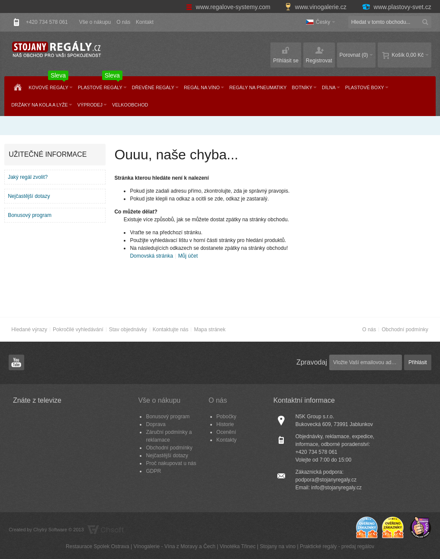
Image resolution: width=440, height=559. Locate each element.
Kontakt (145, 22)
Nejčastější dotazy (29, 196)
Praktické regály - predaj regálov (337, 546)
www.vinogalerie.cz (316, 6)
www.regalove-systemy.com (229, 6)
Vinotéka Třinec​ (238, 546)
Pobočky (226, 417)
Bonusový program (29, 215)
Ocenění (226, 432)
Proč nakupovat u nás (171, 463)
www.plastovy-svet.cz (396, 6)
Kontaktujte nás (171, 329)
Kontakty (226, 440)
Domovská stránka (151, 256)
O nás (123, 22)
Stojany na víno (277, 546)
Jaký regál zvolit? (28, 177)
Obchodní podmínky (405, 329)
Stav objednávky (128, 329)
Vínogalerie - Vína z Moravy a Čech (174, 546)
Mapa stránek (209, 329)
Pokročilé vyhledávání (78, 329)
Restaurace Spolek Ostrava (97, 546)
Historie (225, 424)
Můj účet (188, 256)
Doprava (155, 424)
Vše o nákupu (95, 22)
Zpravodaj (311, 362)
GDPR (153, 471)
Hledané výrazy (29, 329)
